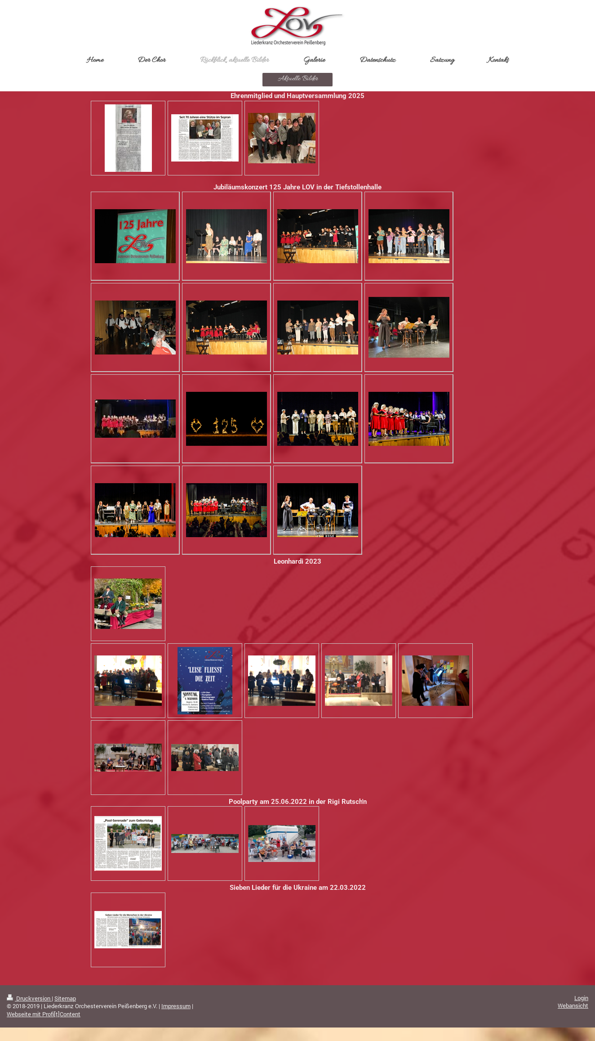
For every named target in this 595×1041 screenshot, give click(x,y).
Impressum (176, 1006)
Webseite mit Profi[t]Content (43, 1014)
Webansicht (573, 1005)
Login (581, 997)
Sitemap (65, 998)
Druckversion (29, 998)
